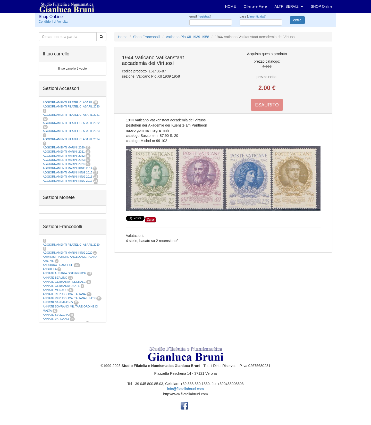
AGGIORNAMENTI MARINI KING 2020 (67, 252)
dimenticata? (256, 16)
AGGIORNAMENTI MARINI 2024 (64, 163)
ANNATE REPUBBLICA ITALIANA (64, 294)
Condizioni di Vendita (53, 21)
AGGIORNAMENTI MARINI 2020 (64, 147)
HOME (230, 6)
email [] (200, 16)
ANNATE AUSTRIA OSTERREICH (64, 273)
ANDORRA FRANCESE (58, 264)
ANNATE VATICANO (56, 318)
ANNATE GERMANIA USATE (61, 285)
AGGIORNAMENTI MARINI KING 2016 (67, 176)
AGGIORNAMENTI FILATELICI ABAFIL (68, 102)
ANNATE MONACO (55, 289)
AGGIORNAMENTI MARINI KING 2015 (68, 172)
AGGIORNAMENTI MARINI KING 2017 (67, 180)
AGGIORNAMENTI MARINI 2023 (64, 159)
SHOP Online (321, 6)
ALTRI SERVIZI (289, 6)
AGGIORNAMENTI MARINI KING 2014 (67, 168)
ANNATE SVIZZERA (56, 314)
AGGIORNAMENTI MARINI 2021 (64, 151)
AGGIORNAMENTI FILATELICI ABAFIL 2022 (71, 122)
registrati (204, 16)
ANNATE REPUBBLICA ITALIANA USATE (69, 298)
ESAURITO (267, 104)
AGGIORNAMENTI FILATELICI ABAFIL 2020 (71, 106)
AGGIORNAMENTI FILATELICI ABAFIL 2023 (71, 130)
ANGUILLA (50, 269)
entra (297, 20)
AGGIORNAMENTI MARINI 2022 (64, 155)
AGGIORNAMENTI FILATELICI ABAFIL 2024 (71, 139)
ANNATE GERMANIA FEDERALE (64, 281)
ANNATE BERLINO (55, 277)
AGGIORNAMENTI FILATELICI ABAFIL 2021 (71, 114)
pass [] (253, 16)
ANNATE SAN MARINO (58, 302)
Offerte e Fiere (255, 6)
